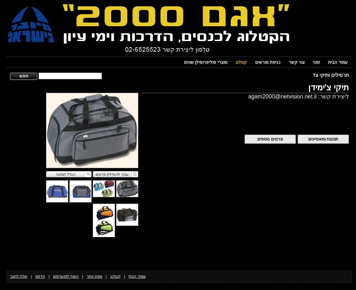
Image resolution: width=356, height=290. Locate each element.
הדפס (40, 276)
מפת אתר (94, 276)
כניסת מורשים (267, 62)
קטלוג (241, 62)
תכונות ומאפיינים (323, 139)
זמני (316, 62)
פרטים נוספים (270, 139)
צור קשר (297, 62)
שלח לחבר (18, 276)
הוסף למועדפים (66, 276)
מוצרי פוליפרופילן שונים (206, 62)
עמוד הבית (338, 62)
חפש (23, 76)
